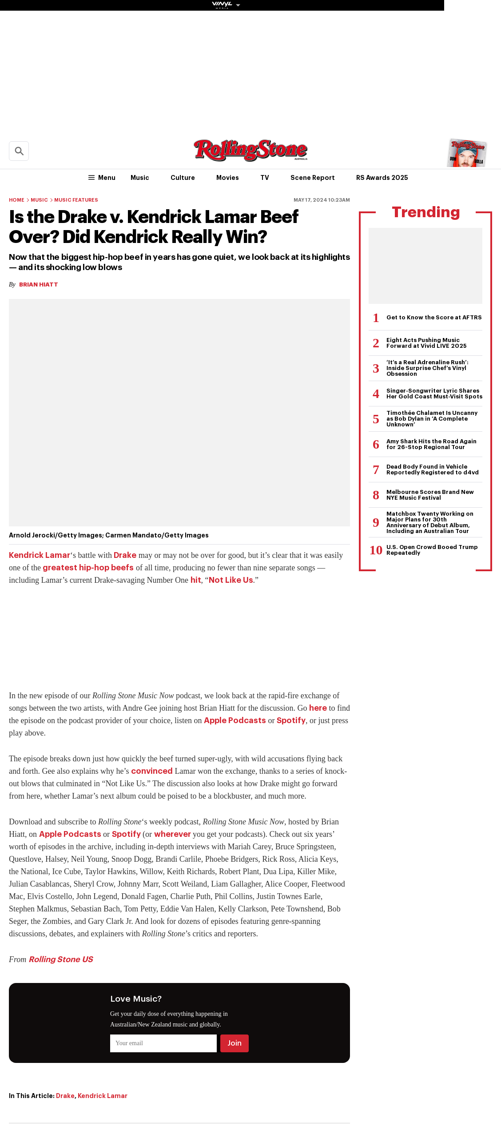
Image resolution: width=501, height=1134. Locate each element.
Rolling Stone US (60, 959)
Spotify (291, 720)
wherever (172, 834)
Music (140, 178)
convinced (152, 771)
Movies (227, 178)
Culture (183, 178)
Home (16, 200)
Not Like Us (231, 580)
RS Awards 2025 (382, 178)
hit (196, 580)
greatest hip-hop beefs (88, 568)
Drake (125, 555)
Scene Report (312, 178)
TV (264, 178)
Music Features (76, 200)
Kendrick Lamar (39, 555)
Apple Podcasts (235, 720)
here (318, 708)
